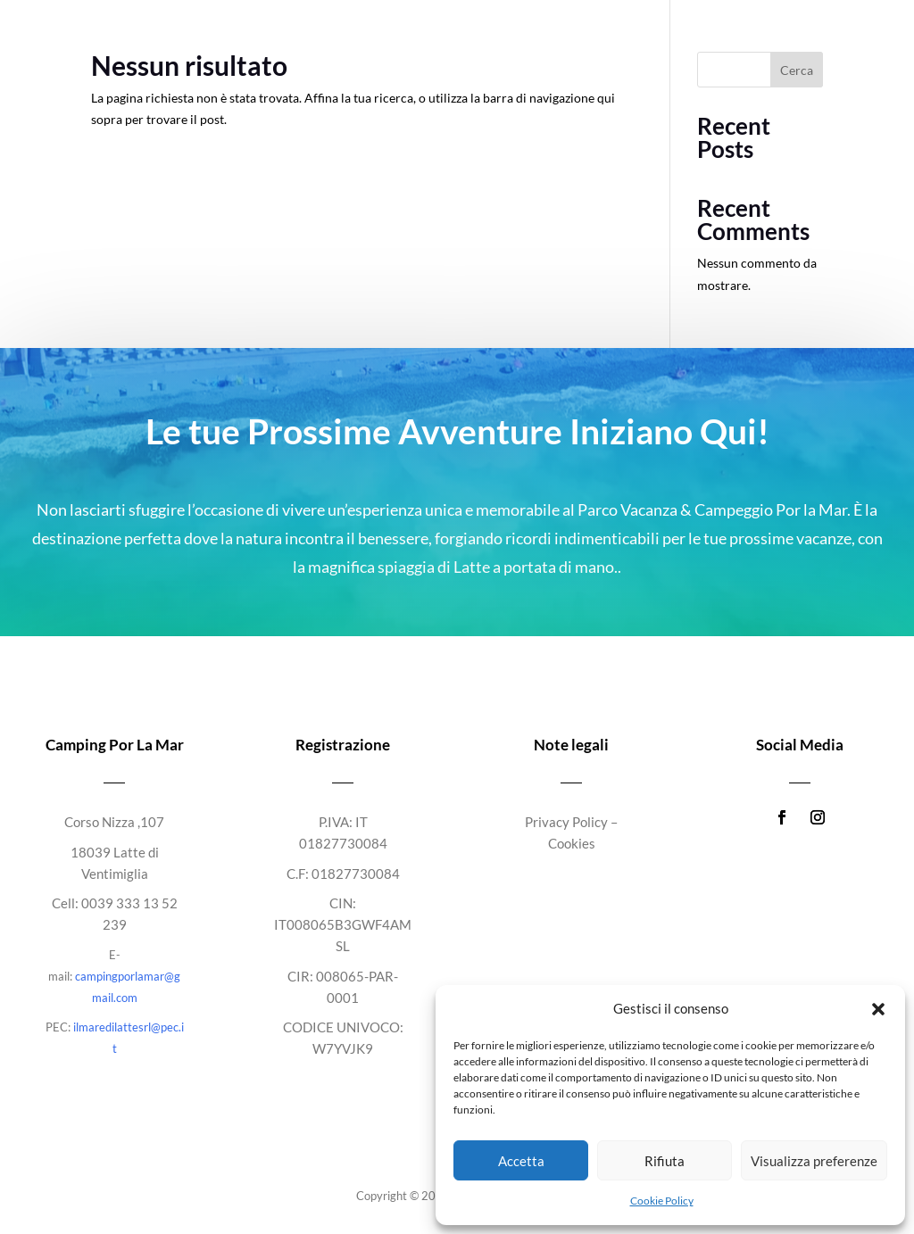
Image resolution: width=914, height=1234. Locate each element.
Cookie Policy (662, 1200)
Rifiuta (664, 1161)
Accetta (521, 1161)
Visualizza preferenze (814, 1161)
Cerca (796, 70)
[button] (878, 1009)
